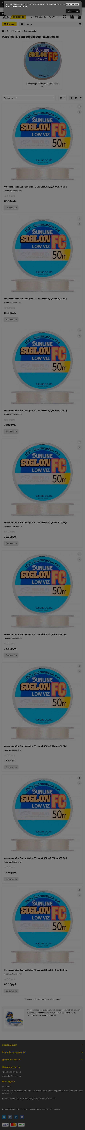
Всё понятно (73, 11)
